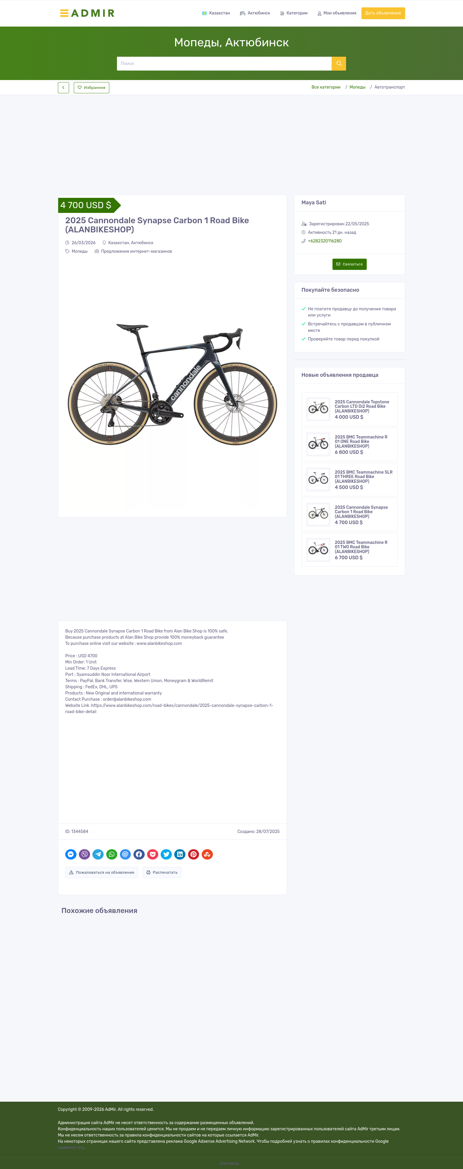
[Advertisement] (231, 140)
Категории (294, 14)
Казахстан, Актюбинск (128, 242)
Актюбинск (255, 14)
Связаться (349, 264)
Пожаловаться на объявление (101, 872)
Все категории (326, 87)
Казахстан (216, 13)
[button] (73, 384)
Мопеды (358, 87)
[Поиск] (224, 63)
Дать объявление (383, 13)
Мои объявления (337, 14)
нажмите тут (70, 1147)
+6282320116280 (325, 241)
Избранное (91, 87)
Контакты (230, 1163)
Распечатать (161, 872)
